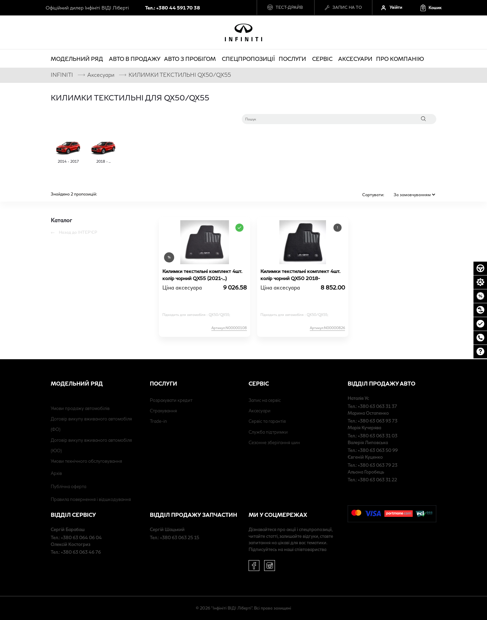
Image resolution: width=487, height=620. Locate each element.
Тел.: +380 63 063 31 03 (372, 435)
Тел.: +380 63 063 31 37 (372, 406)
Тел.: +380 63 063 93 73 (372, 420)
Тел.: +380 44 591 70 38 (172, 7)
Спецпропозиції (248, 58)
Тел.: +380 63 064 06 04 (76, 537)
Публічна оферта (68, 486)
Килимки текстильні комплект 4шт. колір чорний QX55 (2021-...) (202, 274)
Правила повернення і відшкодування (91, 499)
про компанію (401, 58)
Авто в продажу (134, 58)
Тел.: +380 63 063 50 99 (373, 450)
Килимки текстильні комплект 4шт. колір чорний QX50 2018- (300, 274)
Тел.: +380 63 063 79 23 (372, 465)
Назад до (74, 232)
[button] (430, 7)
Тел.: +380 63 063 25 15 (174, 537)
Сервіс (323, 58)
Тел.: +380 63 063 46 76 (76, 552)
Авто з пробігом (191, 58)
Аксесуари (355, 58)
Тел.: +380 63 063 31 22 (372, 479)
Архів (56, 473)
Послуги (293, 58)
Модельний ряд (78, 58)
